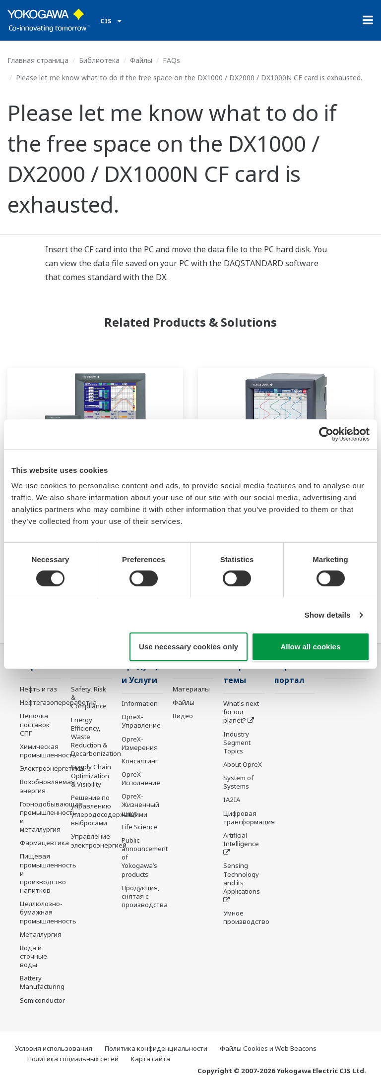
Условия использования (53, 1048)
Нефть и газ (38, 689)
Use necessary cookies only (188, 646)
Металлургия (41, 934)
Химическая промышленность (48, 750)
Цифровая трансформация (249, 817)
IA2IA (231, 799)
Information (140, 703)
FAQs (171, 60)
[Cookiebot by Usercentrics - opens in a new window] (326, 433)
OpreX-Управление (141, 721)
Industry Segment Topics (237, 742)
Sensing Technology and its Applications (241, 878)
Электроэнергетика (51, 768)
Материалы (191, 689)
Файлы (141, 60)
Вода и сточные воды (33, 956)
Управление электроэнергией (99, 840)
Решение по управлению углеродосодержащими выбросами (109, 810)
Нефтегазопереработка (58, 702)
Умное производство (246, 917)
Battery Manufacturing (42, 982)
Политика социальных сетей (73, 1058)
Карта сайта (150, 1058)
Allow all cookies (310, 646)
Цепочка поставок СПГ (35, 724)
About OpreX (242, 764)
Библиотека (99, 60)
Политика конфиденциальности (156, 1048)
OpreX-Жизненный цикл (140, 804)
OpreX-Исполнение (141, 778)
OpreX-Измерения (140, 743)
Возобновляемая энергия (47, 786)
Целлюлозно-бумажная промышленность (48, 912)
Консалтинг (140, 760)
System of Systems (238, 782)
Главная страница (37, 60)
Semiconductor (42, 1000)
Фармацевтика (44, 842)
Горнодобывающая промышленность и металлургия (51, 817)
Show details (328, 615)
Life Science (139, 826)
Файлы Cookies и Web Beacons (268, 1048)
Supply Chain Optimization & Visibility (91, 775)
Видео (183, 715)
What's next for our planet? (241, 712)
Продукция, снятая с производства (145, 896)
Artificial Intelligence (241, 839)
